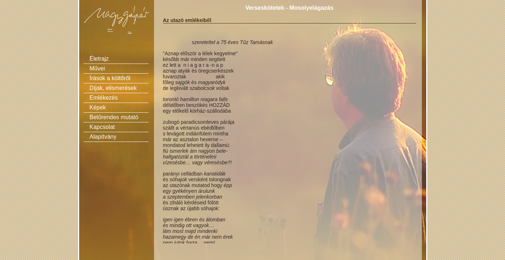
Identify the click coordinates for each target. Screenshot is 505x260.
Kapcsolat (102, 127)
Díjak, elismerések (113, 88)
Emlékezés (104, 98)
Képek (98, 107)
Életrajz (99, 59)
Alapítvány (103, 137)
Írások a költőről (110, 78)
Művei (97, 68)
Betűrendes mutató (114, 117)
